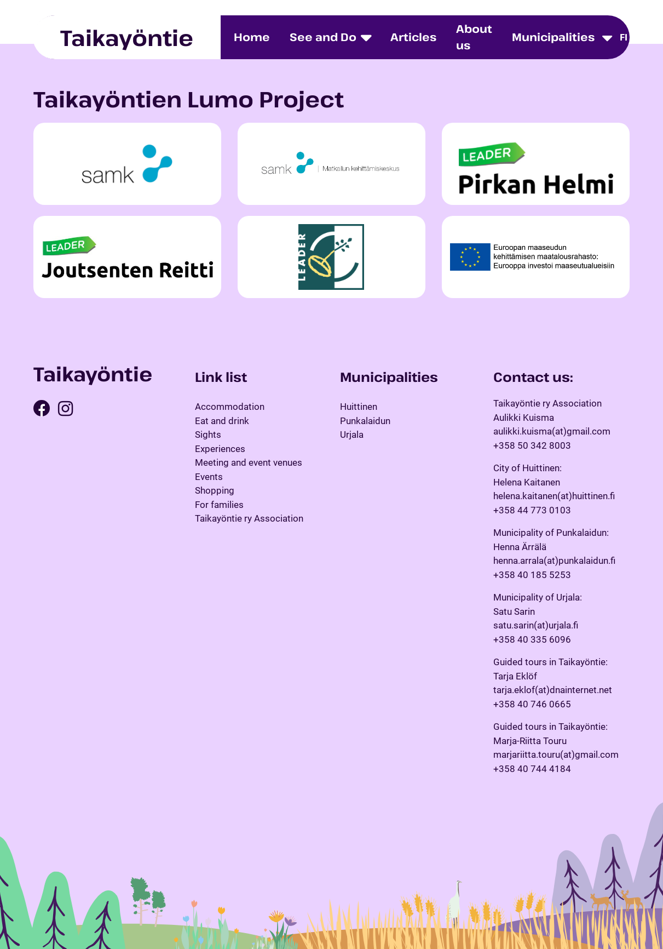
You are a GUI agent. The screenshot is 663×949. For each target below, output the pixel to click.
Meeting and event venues (248, 462)
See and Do (323, 37)
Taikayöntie (126, 37)
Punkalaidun (365, 420)
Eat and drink (222, 420)
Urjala (352, 434)
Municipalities (553, 37)
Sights (208, 434)
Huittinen (358, 406)
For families (219, 504)
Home (252, 37)
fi (623, 37)
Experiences (220, 448)
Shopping (214, 490)
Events (209, 476)
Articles (413, 37)
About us (474, 37)
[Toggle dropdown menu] (607, 37)
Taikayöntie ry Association (249, 518)
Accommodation (229, 406)
